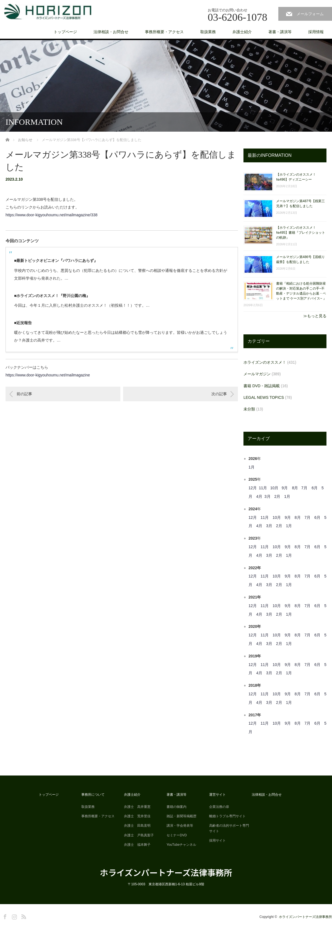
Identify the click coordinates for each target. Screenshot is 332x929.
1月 (251, 467)
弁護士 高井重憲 (137, 807)
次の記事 (219, 394)
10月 (274, 488)
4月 (259, 496)
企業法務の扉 (219, 807)
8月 (295, 488)
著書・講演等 (280, 32)
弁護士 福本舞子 (137, 845)
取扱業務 (208, 32)
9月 (285, 488)
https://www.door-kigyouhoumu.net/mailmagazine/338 (51, 215)
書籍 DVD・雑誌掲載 (261, 386)
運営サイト (217, 795)
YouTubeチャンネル (181, 845)
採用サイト (217, 840)
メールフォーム (310, 14)
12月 (252, 488)
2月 (277, 496)
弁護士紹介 (242, 32)
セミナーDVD (177, 835)
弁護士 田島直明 (137, 825)
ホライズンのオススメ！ (264, 362)
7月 (304, 488)
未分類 (249, 409)
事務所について (93, 795)
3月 (267, 496)
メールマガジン (257, 374)
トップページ (65, 32)
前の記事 (24, 394)
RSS (23, 916)
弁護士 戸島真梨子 (139, 835)
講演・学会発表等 (180, 825)
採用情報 (316, 32)
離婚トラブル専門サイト (227, 816)
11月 (263, 488)
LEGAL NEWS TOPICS (263, 397)
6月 (315, 488)
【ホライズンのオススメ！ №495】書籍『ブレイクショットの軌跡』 (300, 233)
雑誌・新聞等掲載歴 (181, 816)
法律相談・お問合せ (111, 32)
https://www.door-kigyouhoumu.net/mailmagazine (48, 375)
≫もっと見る (314, 316)
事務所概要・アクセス (164, 32)
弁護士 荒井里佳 (137, 816)
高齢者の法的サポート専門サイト (229, 828)
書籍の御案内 (176, 807)
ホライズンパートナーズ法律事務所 (166, 872)
